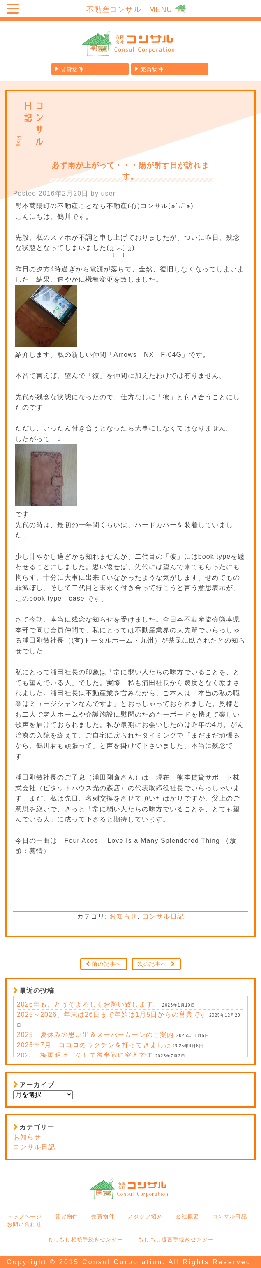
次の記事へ (152, 964)
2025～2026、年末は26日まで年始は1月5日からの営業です (112, 1014)
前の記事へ (106, 964)
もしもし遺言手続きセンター (176, 1239)
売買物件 (152, 69)
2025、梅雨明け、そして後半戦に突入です (85, 1055)
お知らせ (123, 916)
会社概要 (187, 1216)
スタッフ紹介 (145, 1216)
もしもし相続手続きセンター (85, 1239)
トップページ (24, 1216)
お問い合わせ (24, 1224)
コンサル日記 (163, 916)
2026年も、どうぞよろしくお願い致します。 (88, 1004)
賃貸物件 (72, 69)
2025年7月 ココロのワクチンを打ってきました (94, 1044)
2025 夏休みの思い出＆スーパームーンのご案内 (95, 1034)
